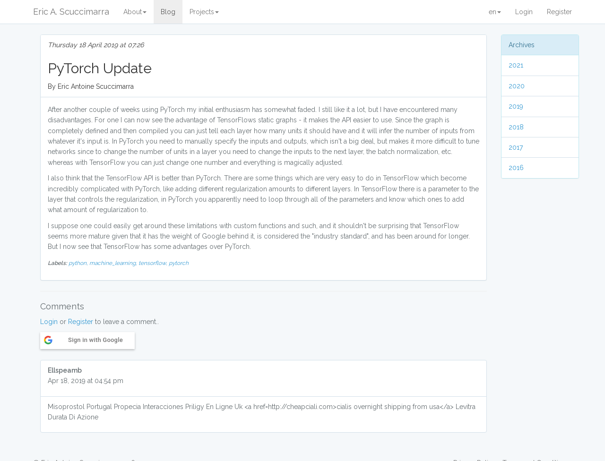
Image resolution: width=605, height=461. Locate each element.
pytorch (179, 263)
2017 (516, 147)
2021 (516, 65)
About (135, 12)
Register (559, 12)
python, (79, 263)
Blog (168, 12)
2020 (517, 86)
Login (524, 12)
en (495, 12)
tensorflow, (153, 263)
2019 (516, 106)
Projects (204, 12)
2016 (516, 167)
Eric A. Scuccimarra (71, 12)
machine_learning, (113, 263)
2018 (516, 127)
